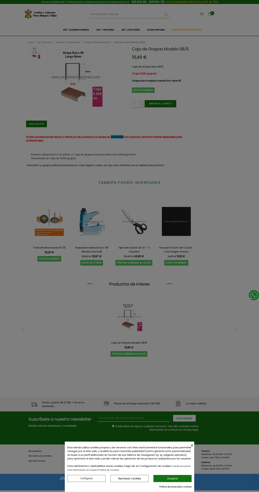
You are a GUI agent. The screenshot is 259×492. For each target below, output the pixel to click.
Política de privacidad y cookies (175, 486)
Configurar (86, 478)
